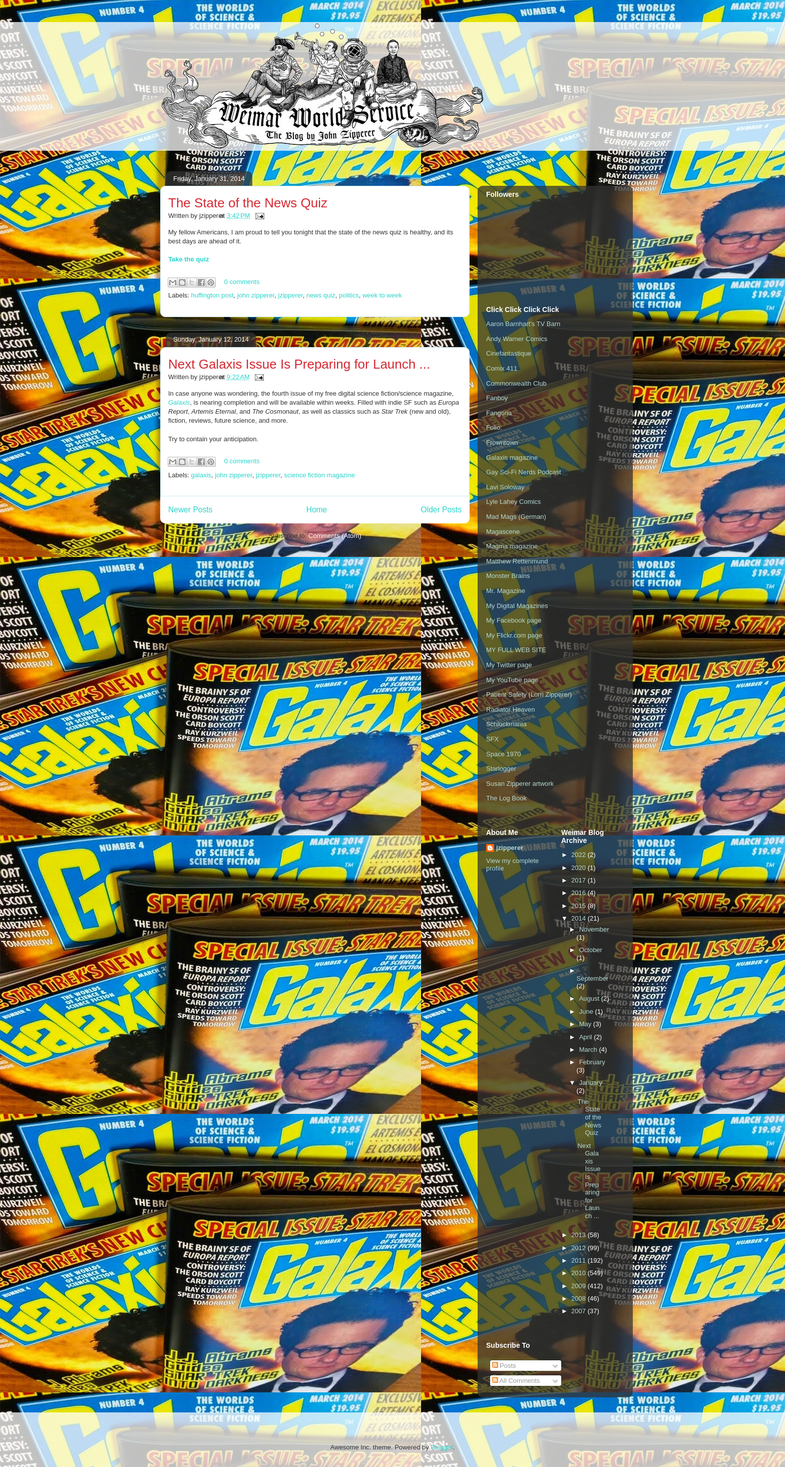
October (590, 950)
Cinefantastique (508, 353)
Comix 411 (501, 368)
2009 (579, 1286)
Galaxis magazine (512, 457)
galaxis (201, 475)
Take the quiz (188, 259)
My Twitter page (509, 665)
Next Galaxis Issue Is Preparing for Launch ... (299, 364)
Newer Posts (190, 509)
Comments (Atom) (334, 535)
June (587, 1011)
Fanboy (497, 398)
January (590, 1082)
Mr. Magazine (505, 591)
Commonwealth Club (516, 383)
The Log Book (506, 798)
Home (316, 509)
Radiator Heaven (510, 709)
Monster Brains (508, 575)
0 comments (242, 281)
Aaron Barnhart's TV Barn (523, 324)
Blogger (442, 1447)
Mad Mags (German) (516, 516)
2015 (579, 906)
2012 (579, 1248)
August (590, 998)
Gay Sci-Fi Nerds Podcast (523, 472)
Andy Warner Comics (516, 339)
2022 (579, 854)
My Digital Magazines (517, 606)
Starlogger (501, 768)
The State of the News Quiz (247, 202)
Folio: (494, 427)
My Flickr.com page (514, 635)
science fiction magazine (319, 475)
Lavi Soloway (505, 487)
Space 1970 (503, 754)
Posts (504, 1365)
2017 (579, 880)
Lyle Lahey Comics (513, 501)
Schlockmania (506, 724)
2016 (579, 893)
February (592, 1062)
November (594, 929)
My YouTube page (512, 680)
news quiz (320, 295)
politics (349, 295)
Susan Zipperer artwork (520, 783)
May (586, 1024)
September (593, 978)
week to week (382, 295)
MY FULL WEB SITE (516, 650)
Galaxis (179, 402)
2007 (579, 1311)
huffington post (212, 295)
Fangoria (499, 413)
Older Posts (441, 509)
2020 (579, 867)
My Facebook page (514, 620)
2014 (579, 918)
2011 (579, 1260)
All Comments (516, 1380)
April (586, 1037)
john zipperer (255, 295)
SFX (492, 739)
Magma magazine (512, 546)
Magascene (503, 531)
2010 (579, 1273)
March (589, 1049)
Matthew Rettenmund (517, 561)
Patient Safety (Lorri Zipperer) (529, 694)
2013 (579, 1235)
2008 (579, 1298)
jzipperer (290, 295)
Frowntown (502, 442)
